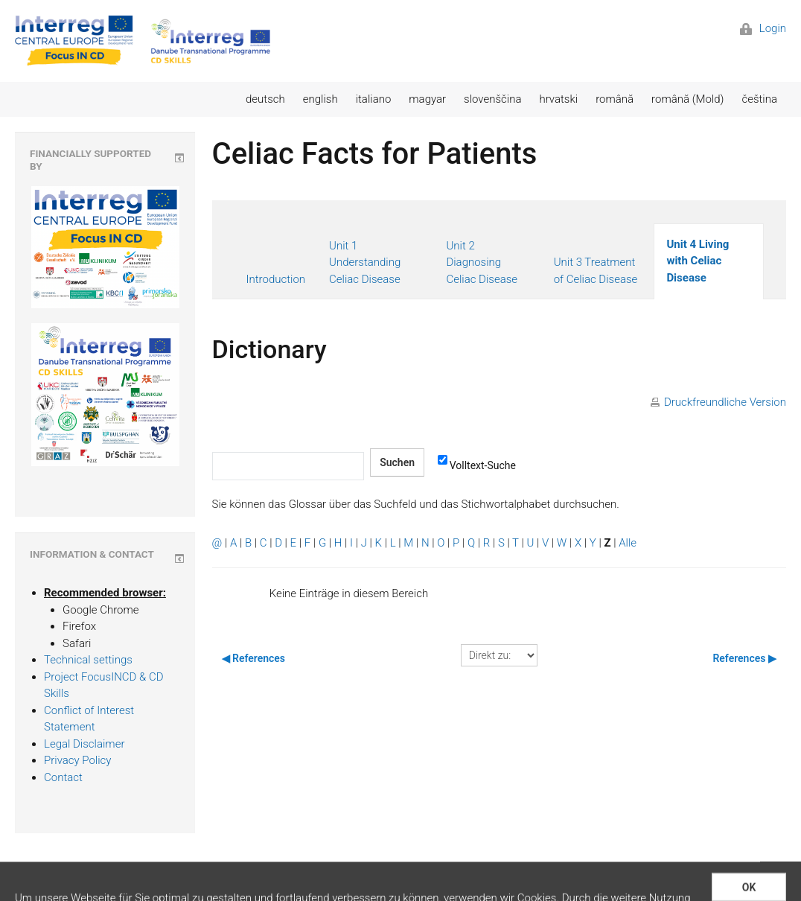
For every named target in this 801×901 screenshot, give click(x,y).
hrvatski (558, 99)
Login (763, 28)
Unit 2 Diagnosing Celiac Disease (481, 262)
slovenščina (492, 99)
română (615, 99)
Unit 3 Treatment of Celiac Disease (596, 270)
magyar (427, 99)
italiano (374, 99)
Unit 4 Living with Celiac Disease (697, 261)
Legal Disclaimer (84, 744)
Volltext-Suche (477, 464)
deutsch (265, 99)
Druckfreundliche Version (725, 402)
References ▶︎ (744, 658)
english (320, 99)
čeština (759, 99)
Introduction (276, 279)
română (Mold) (687, 99)
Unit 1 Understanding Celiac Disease (364, 262)
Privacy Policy (77, 760)
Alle (627, 543)
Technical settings (88, 659)
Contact (63, 777)
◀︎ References (254, 658)
